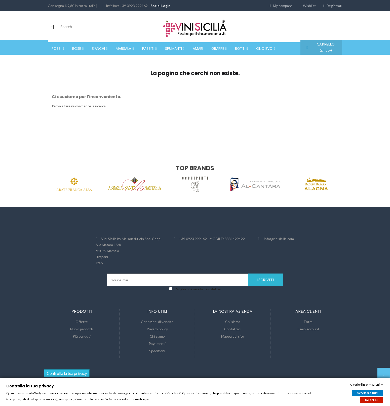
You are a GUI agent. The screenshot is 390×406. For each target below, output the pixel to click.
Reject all (371, 400)
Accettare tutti (367, 393)
